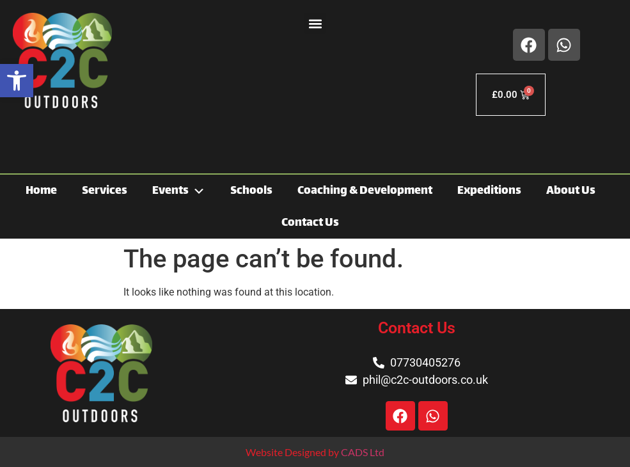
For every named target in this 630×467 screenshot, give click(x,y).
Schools (251, 191)
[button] (16, 80)
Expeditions (489, 191)
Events (178, 191)
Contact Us (310, 223)
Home (41, 191)
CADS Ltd (362, 452)
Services (104, 191)
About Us (570, 191)
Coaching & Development (364, 191)
